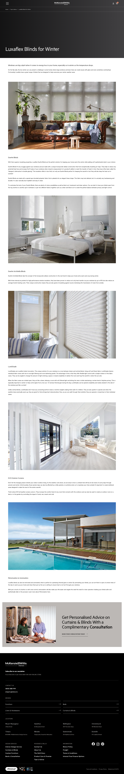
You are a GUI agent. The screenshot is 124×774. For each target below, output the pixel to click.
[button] (117, 3)
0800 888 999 (10, 688)
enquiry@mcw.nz (11, 692)
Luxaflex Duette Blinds (39, 162)
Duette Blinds (13, 157)
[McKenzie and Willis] (62, 3)
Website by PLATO (113, 769)
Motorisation (13, 578)
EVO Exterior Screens (16, 478)
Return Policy (68, 747)
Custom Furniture (11, 753)
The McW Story (39, 753)
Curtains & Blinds (11, 750)
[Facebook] (93, 743)
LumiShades (11, 371)
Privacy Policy (103, 769)
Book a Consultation (12, 756)
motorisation (42, 589)
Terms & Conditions (70, 753)
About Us (37, 750)
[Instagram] (97, 744)
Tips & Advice (39, 759)
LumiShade (12, 366)
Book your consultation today (75, 634)
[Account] (113, 3)
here (48, 592)
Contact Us (38, 747)
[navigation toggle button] (7, 3)
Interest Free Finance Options (73, 756)
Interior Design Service (13, 747)
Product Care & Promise (42, 756)
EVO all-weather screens (23, 492)
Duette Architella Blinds (16, 271)
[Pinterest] (102, 744)
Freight (65, 750)
